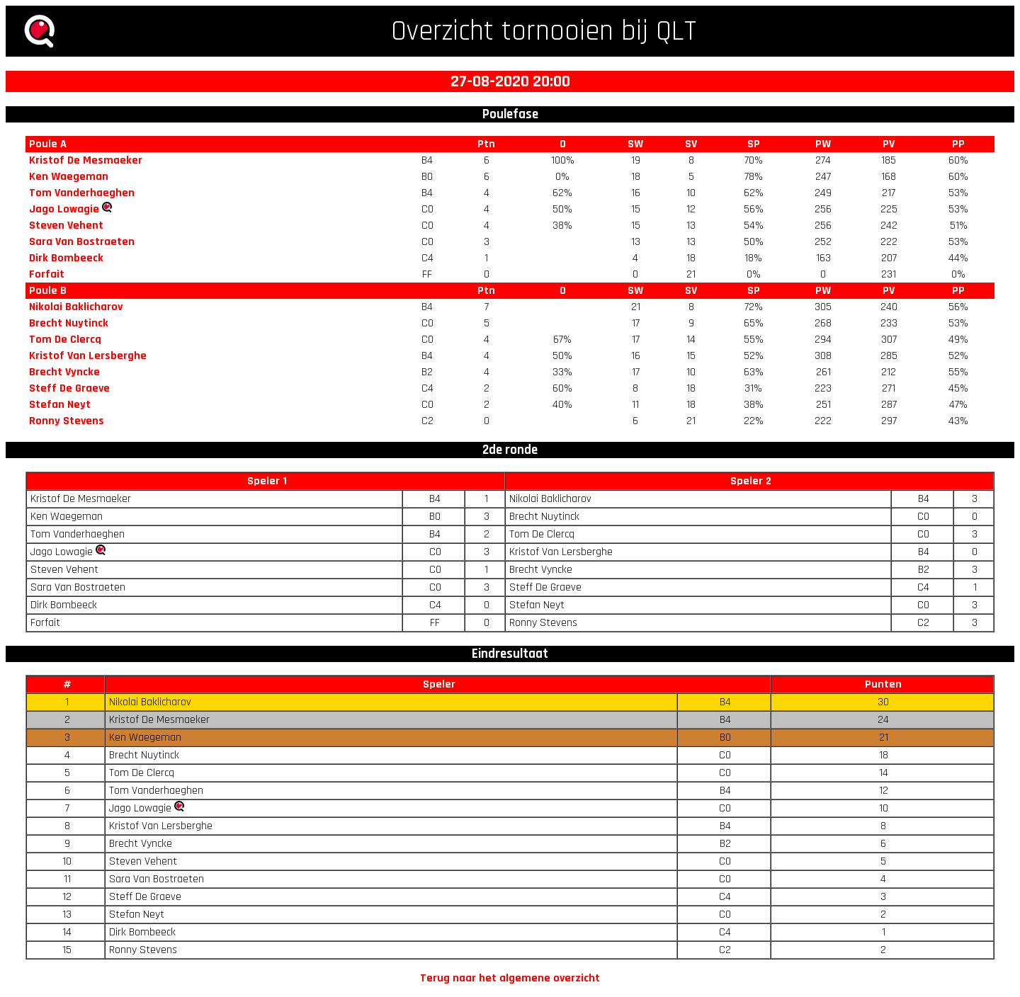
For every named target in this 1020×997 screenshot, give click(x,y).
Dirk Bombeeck (66, 258)
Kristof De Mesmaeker (85, 160)
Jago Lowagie (64, 209)
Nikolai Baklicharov (76, 307)
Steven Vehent (66, 225)
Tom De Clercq (65, 339)
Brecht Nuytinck (68, 323)
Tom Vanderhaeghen (82, 193)
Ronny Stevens (66, 421)
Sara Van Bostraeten (82, 241)
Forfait (46, 274)
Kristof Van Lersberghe (88, 355)
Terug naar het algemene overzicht (510, 978)
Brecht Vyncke (64, 372)
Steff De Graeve (69, 388)
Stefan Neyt (60, 404)
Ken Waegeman (68, 176)
